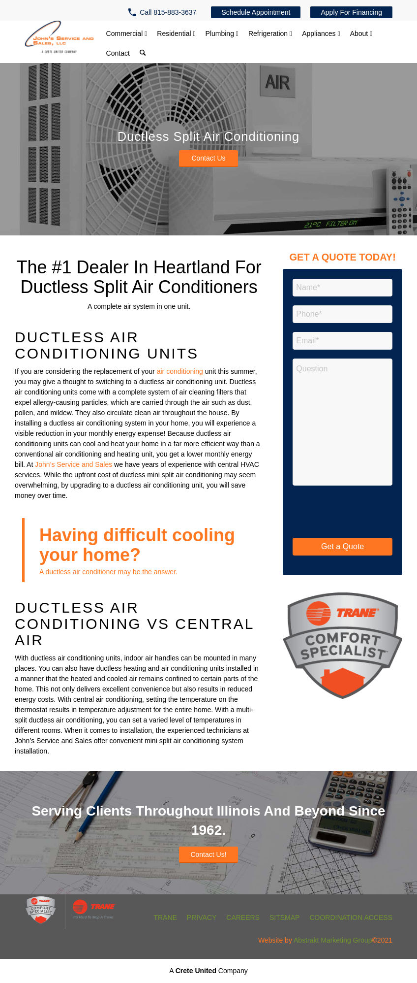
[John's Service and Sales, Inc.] (59, 39)
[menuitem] (164, 12)
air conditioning (180, 371)
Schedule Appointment (255, 12)
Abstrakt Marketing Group (333, 940)
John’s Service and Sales (73, 464)
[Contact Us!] (208, 855)
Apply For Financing (351, 12)
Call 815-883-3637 (168, 12)
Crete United (196, 971)
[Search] (142, 54)
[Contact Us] (208, 158)
